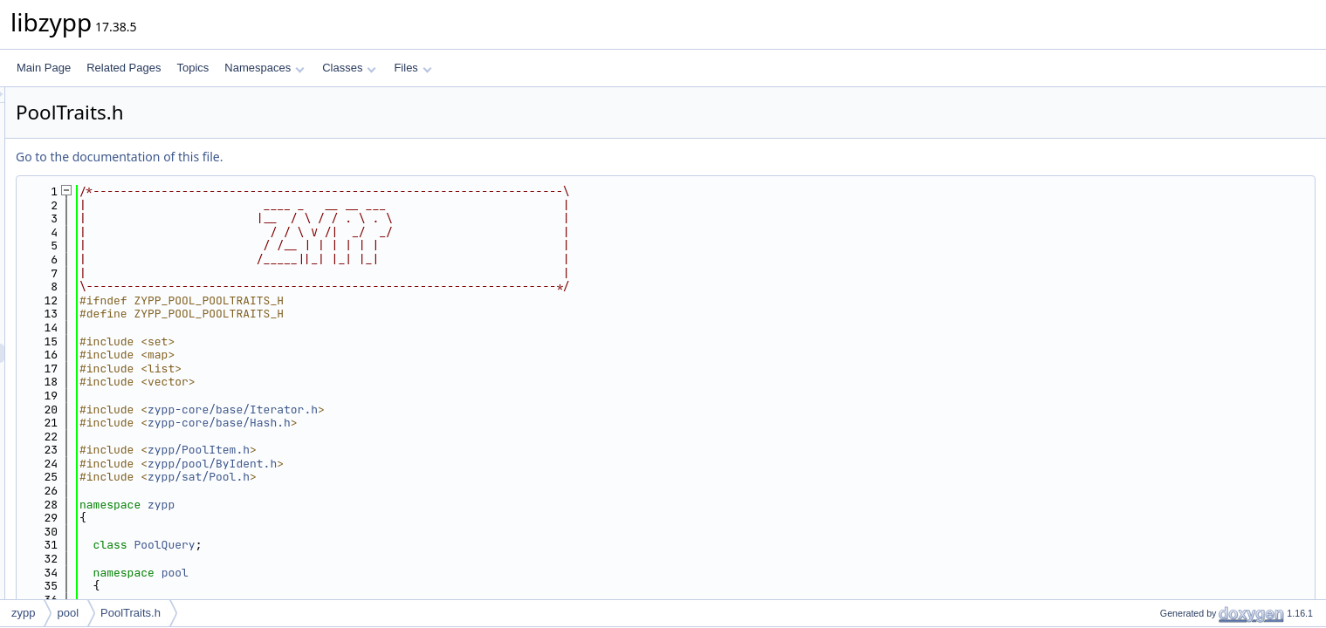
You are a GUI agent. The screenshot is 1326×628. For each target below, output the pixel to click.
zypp (379, 504)
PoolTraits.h (130, 612)
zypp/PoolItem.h (417, 449)
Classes (349, 67)
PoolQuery (382, 544)
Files (412, 67)
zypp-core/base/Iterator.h (451, 409)
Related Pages (123, 67)
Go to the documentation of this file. (337, 156)
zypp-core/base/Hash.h (437, 422)
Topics (192, 67)
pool (393, 572)
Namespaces (264, 67)
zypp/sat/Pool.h (417, 476)
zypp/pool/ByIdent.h (430, 463)
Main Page (44, 67)
